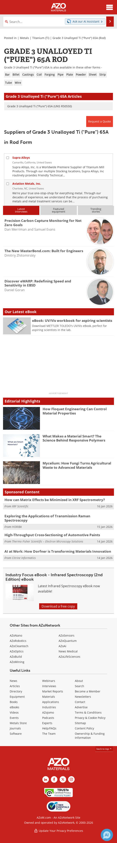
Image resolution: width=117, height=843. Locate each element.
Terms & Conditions (88, 712)
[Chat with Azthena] (107, 835)
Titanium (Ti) (40, 38)
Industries (49, 707)
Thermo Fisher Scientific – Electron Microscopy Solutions (47, 541)
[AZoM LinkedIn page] (45, 779)
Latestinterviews (21, 210)
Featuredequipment (58, 210)
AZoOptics (17, 651)
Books (14, 702)
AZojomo (48, 712)
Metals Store (18, 723)
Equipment (17, 697)
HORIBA (17, 527)
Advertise (81, 707)
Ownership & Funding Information (90, 736)
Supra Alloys (21, 157)
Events (14, 718)
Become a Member (87, 691)
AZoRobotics (18, 641)
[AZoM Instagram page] (71, 779)
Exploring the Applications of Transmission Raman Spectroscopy (47, 518)
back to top (104, 749)
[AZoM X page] (63, 779)
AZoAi (62, 646)
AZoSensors (66, 635)
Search (79, 686)
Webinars (48, 681)
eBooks (14, 707)
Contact (80, 702)
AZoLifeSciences (69, 657)
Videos (14, 712)
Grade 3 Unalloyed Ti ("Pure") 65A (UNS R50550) (39, 106)
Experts (47, 723)
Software (16, 734)
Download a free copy (58, 606)
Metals (24, 38)
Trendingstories (95, 210)
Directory (16, 691)
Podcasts (48, 718)
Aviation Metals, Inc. (26, 184)
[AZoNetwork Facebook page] (54, 779)
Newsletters (83, 697)
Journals (15, 728)
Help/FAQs (49, 728)
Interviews (49, 686)
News (13, 681)
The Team (49, 734)
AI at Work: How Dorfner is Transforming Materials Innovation (57, 551)
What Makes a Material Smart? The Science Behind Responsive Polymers (74, 438)
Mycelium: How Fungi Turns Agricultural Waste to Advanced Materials (77, 465)
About (79, 681)
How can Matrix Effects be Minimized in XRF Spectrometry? (54, 499)
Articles (15, 686)
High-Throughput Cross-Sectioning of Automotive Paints (52, 535)
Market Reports (52, 691)
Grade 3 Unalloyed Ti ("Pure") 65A (75, 38)
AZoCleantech (19, 646)
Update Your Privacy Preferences (58, 831)
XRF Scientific (20, 506)
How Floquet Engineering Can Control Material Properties (75, 411)
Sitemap (80, 723)
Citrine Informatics (24, 558)
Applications (50, 702)
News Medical (68, 651)
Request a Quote (99, 121)
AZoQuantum (68, 641)
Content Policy (84, 728)
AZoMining (17, 662)
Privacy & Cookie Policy (90, 718)
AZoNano (16, 635)
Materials (48, 697)
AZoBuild (16, 657)
